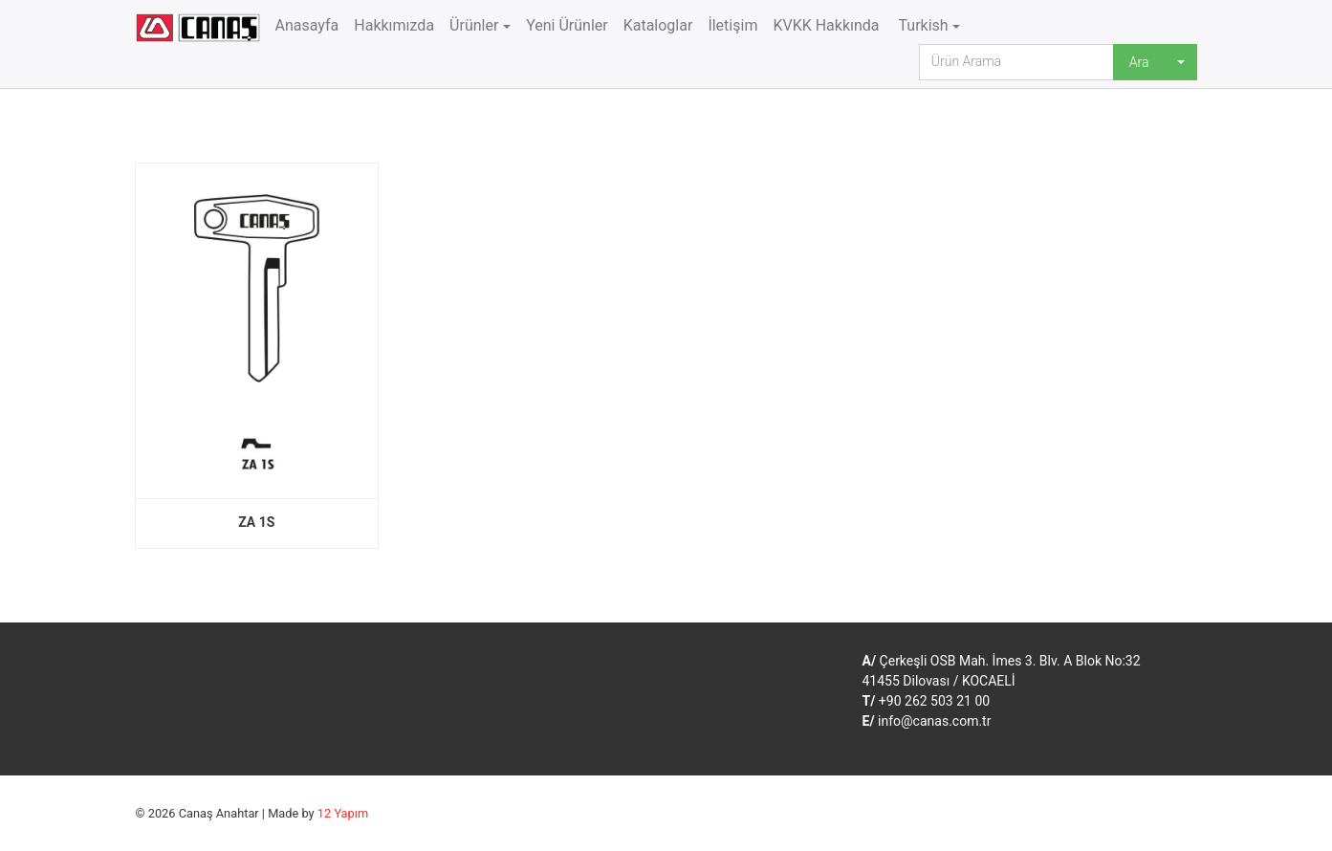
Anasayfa (307, 25)
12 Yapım (342, 813)
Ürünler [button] (473, 25)
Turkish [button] (922, 25)
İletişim (732, 25)
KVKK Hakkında (826, 25)
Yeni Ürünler (567, 25)
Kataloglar (658, 25)
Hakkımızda (394, 25)
